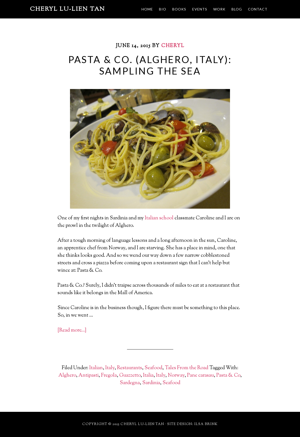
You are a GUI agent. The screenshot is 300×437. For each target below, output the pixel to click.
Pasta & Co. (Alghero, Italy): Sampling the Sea (150, 65)
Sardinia (151, 383)
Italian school (159, 218)
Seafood (153, 368)
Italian (96, 368)
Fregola (109, 375)
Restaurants (129, 368)
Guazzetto (129, 375)
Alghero (67, 375)
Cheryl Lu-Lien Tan (67, 9)
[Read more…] (72, 330)
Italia (148, 375)
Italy (109, 368)
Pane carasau (200, 375)
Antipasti (88, 375)
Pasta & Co (228, 375)
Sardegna (130, 383)
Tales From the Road (186, 368)
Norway (176, 375)
